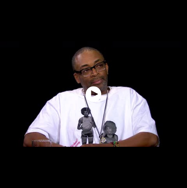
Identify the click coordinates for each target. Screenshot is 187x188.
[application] (93, 94)
